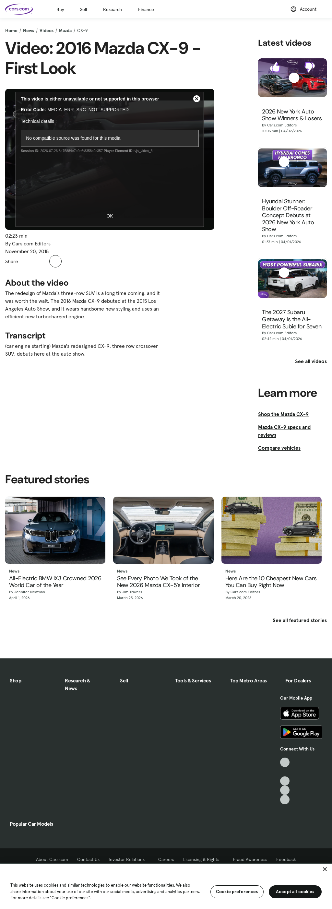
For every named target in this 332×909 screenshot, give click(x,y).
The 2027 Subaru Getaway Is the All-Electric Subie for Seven (291, 319)
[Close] (325, 869)
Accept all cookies (295, 891)
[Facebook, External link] (285, 771)
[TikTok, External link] (285, 762)
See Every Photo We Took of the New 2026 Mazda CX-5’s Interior (158, 582)
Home (11, 30)
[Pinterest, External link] (285, 799)
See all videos (311, 361)
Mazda (65, 30)
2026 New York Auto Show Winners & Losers (292, 115)
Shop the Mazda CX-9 (283, 414)
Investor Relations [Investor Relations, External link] (129, 859)
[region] (166, 886)
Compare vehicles (279, 447)
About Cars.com (52, 859)
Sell (83, 9)
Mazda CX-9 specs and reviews (284, 431)
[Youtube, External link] (285, 781)
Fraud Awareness (250, 859)
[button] (26, 261)
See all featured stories (300, 620)
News (28, 30)
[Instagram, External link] (285, 790)
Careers (166, 859)
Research (112, 9)
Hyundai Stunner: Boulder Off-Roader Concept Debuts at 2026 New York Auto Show (288, 215)
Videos (46, 30)
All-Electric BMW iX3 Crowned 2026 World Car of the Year (55, 582)
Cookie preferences (237, 891)
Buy (60, 9)
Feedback (286, 859)
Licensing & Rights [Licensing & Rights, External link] (203, 859)
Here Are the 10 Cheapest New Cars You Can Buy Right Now (271, 582)
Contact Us (88, 859)
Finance (146, 9)
